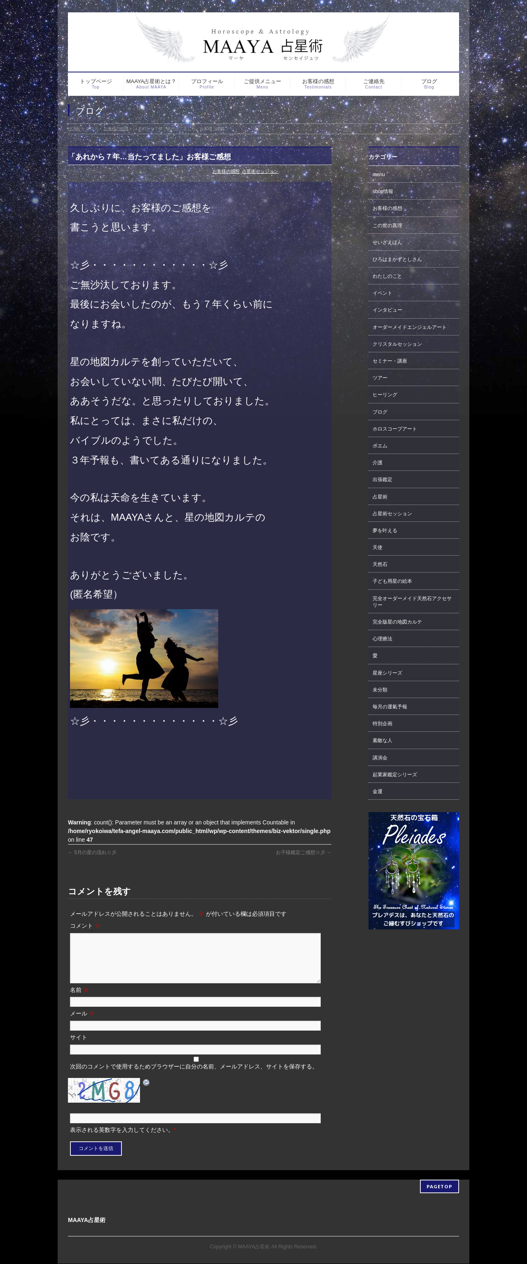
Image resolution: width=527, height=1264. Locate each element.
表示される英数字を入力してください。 (122, 1139)
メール (82, 1023)
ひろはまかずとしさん (397, 259)
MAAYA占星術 (254, 1247)
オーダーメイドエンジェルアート (410, 327)
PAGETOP (439, 1187)
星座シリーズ (387, 673)
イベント (382, 293)
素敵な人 (382, 740)
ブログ (380, 412)
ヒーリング (385, 395)
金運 (377, 791)
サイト (78, 1047)
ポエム (380, 446)
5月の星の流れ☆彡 (92, 852)
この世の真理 (387, 225)
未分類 (380, 690)
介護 (377, 463)
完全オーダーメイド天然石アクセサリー (412, 602)
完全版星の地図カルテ (397, 622)
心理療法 (382, 639)
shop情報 (383, 191)
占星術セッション (260, 171)
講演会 (380, 758)
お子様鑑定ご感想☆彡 (303, 852)
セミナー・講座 (390, 361)
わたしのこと (387, 276)
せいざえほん (387, 242)
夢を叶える (385, 530)
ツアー (380, 378)
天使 (377, 547)
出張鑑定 (382, 479)
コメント (85, 925)
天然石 (380, 564)
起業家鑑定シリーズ (395, 774)
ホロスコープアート (395, 429)
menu (379, 174)
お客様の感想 (226, 171)
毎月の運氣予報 (390, 707)
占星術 (380, 497)
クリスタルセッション (397, 344)
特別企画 (382, 723)
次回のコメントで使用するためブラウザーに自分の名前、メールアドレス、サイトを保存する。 (194, 1076)
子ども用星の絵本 (392, 581)
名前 (79, 999)
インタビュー (387, 310)
